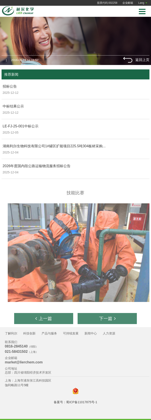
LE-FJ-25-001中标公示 (20, 126)
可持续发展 (70, 333)
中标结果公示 (13, 106)
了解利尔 (11, 333)
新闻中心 (90, 333)
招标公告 (10, 86)
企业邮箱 (127, 2)
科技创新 (29, 333)
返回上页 (142, 60)
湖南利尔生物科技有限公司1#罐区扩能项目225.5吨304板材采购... (54, 146)
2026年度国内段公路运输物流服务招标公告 (37, 166)
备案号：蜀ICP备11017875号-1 (75, 402)
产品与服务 (49, 333)
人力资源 (109, 333)
